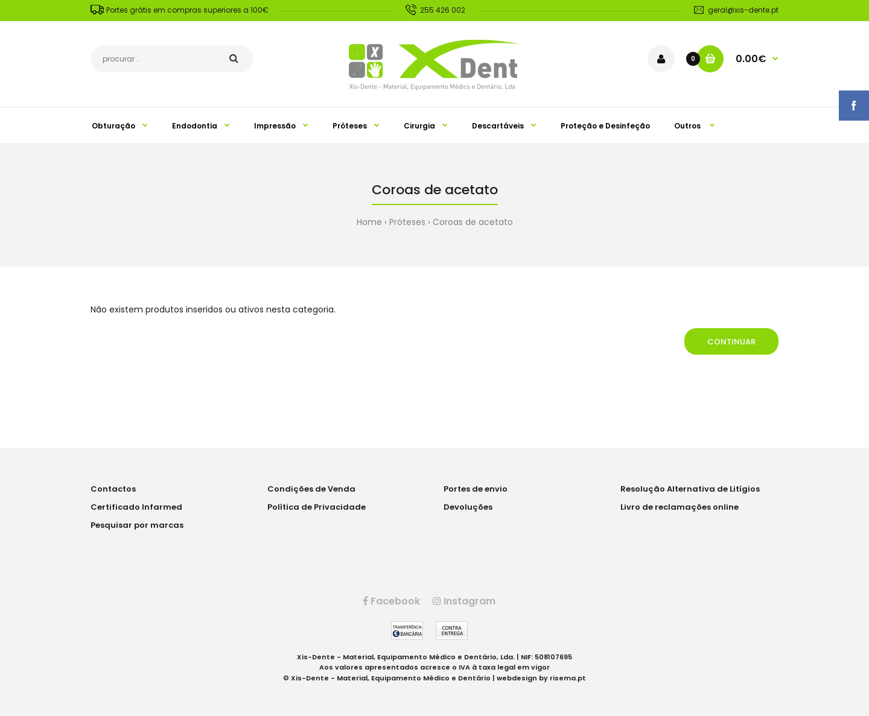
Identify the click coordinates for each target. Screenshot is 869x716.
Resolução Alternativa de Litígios (690, 489)
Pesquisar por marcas (137, 525)
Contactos (113, 489)
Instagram (464, 601)
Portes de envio (476, 489)
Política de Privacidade (316, 507)
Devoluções (468, 507)
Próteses (407, 222)
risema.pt (568, 678)
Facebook (391, 601)
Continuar (731, 341)
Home (369, 222)
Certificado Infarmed (136, 507)
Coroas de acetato (473, 222)
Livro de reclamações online (679, 507)
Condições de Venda (311, 489)
